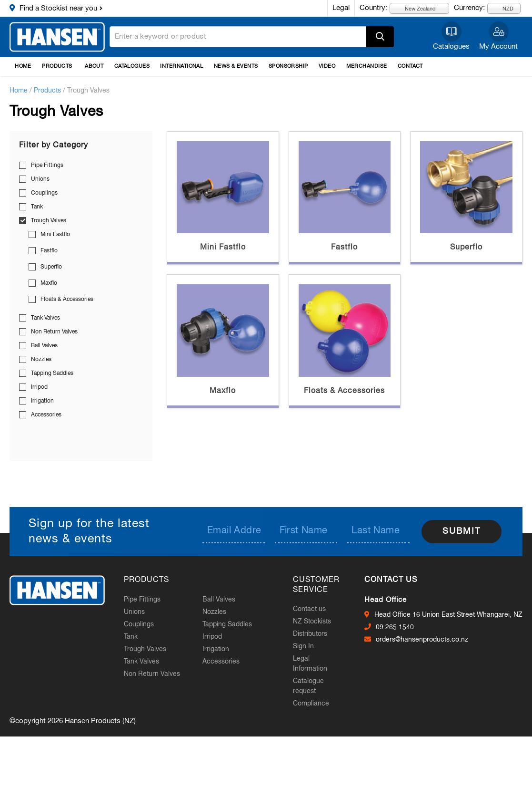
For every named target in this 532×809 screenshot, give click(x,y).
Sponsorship (288, 66)
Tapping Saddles (52, 373)
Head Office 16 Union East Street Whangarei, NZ (448, 615)
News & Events (236, 66)
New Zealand (415, 8)
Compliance (311, 703)
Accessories (46, 415)
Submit (461, 531)
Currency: (469, 7)
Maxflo (48, 283)
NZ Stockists (312, 621)
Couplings (44, 193)
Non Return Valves (54, 332)
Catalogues (451, 46)
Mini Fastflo (55, 235)
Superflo (51, 267)
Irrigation (42, 401)
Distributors (310, 634)
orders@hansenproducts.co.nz (422, 639)
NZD (502, 8)
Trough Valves (48, 221)
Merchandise (366, 66)
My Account (498, 46)
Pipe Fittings (47, 165)
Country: (373, 7)
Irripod (39, 387)
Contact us (309, 609)
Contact (410, 66)
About (94, 66)
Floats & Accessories (66, 299)
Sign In (303, 646)
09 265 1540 (395, 627)
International (181, 66)
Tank (37, 207)
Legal (341, 7)
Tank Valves (45, 318)
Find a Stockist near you (58, 8)
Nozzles (41, 360)
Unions (40, 179)
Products (57, 66)
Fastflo (49, 251)
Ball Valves (44, 346)
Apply (380, 36)
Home (23, 66)
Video (327, 66)
